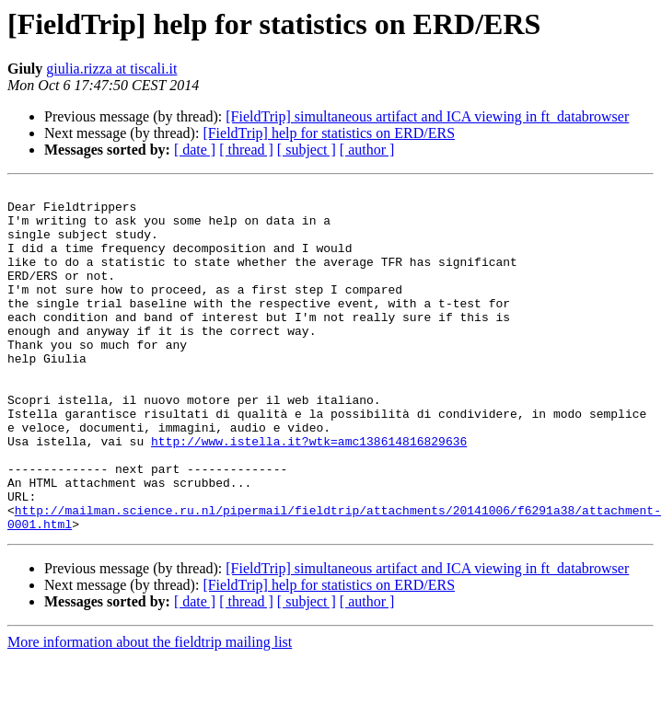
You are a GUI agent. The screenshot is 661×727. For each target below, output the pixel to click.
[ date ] (194, 149)
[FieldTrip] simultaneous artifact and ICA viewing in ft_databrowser (427, 116)
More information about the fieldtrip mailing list (149, 711)
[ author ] (367, 149)
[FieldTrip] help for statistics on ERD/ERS (329, 133)
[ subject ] (306, 149)
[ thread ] (246, 149)
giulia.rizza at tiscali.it (111, 68)
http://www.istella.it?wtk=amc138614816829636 (309, 493)
